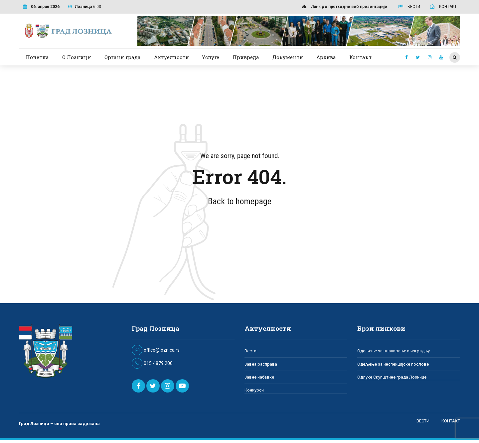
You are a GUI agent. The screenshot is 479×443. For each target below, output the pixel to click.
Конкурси (254, 390)
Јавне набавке (259, 377)
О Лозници (76, 57)
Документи (287, 57)
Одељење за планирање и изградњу (393, 350)
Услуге (210, 57)
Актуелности (171, 57)
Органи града (122, 57)
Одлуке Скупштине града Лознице (391, 377)
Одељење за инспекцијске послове (393, 364)
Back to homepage (239, 201)
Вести (250, 350)
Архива (326, 57)
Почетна (37, 57)
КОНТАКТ (450, 420)
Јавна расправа (260, 364)
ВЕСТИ (422, 420)
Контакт (360, 57)
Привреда (246, 57)
